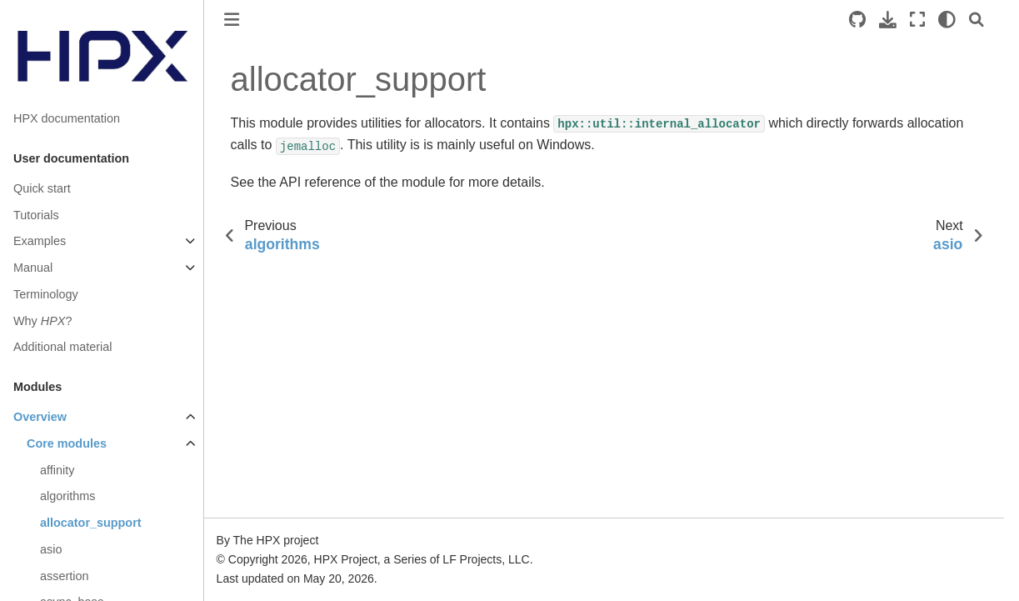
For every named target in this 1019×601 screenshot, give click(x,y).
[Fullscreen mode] (917, 20)
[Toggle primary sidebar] (231, 20)
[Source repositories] (857, 20)
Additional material (62, 346)
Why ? (42, 321)
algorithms (67, 496)
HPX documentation (66, 118)
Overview (40, 416)
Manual (32, 267)
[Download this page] (887, 20)
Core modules (67, 443)
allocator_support (91, 522)
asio (51, 549)
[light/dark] (947, 20)
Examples (39, 241)
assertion (64, 576)
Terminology (45, 294)
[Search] (976, 20)
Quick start (42, 188)
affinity (57, 470)
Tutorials (36, 215)
